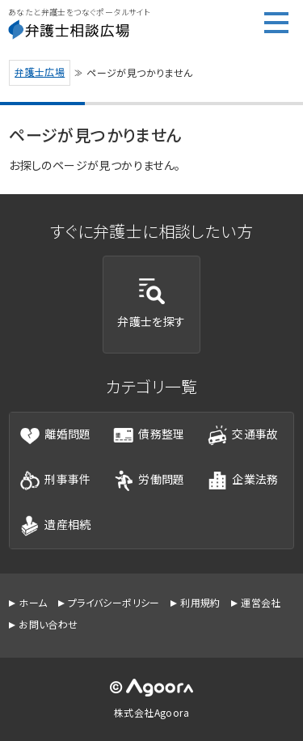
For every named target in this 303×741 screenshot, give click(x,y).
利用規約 (200, 602)
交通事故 (243, 435)
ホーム (33, 602)
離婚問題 (55, 435)
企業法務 (243, 480)
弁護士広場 (40, 71)
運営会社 (261, 602)
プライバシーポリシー (114, 602)
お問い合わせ (48, 624)
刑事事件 (55, 480)
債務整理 (149, 435)
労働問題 (149, 480)
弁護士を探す (151, 303)
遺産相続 (55, 525)
